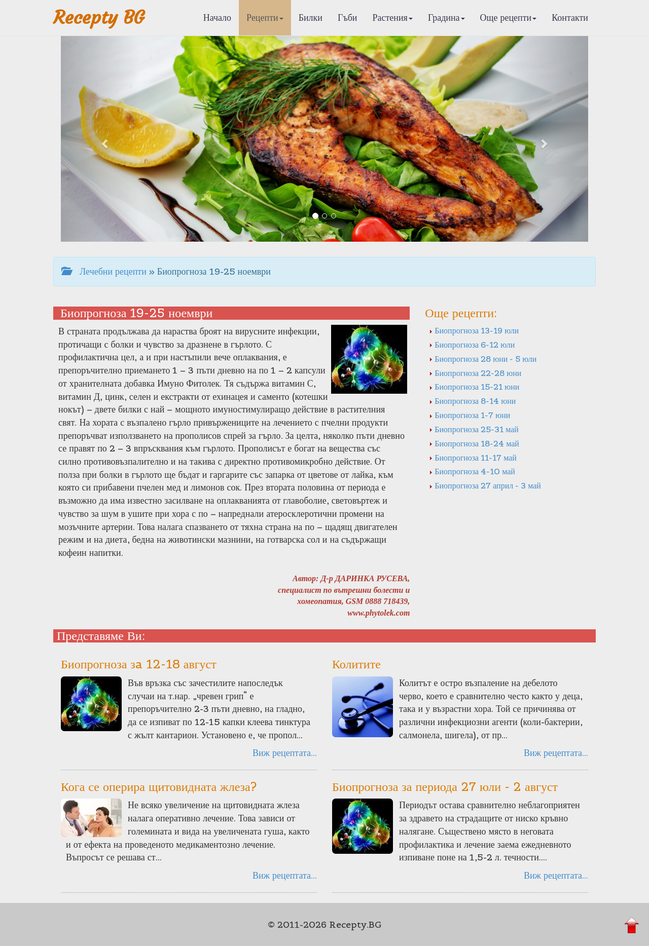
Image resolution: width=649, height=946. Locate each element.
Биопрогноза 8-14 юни (472, 401)
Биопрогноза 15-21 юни (474, 387)
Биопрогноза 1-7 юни (469, 415)
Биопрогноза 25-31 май (474, 429)
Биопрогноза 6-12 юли (472, 344)
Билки (310, 17)
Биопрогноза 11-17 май (473, 457)
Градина (446, 17)
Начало (217, 17)
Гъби (347, 17)
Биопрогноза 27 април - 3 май (485, 485)
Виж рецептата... (285, 753)
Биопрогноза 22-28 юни (475, 373)
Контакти (570, 17)
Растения (393, 17)
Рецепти (264, 17)
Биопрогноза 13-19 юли (474, 330)
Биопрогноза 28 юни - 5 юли (482, 359)
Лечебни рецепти (104, 271)
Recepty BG (99, 17)
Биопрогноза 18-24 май (474, 443)
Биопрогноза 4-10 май (472, 471)
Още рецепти (508, 17)
